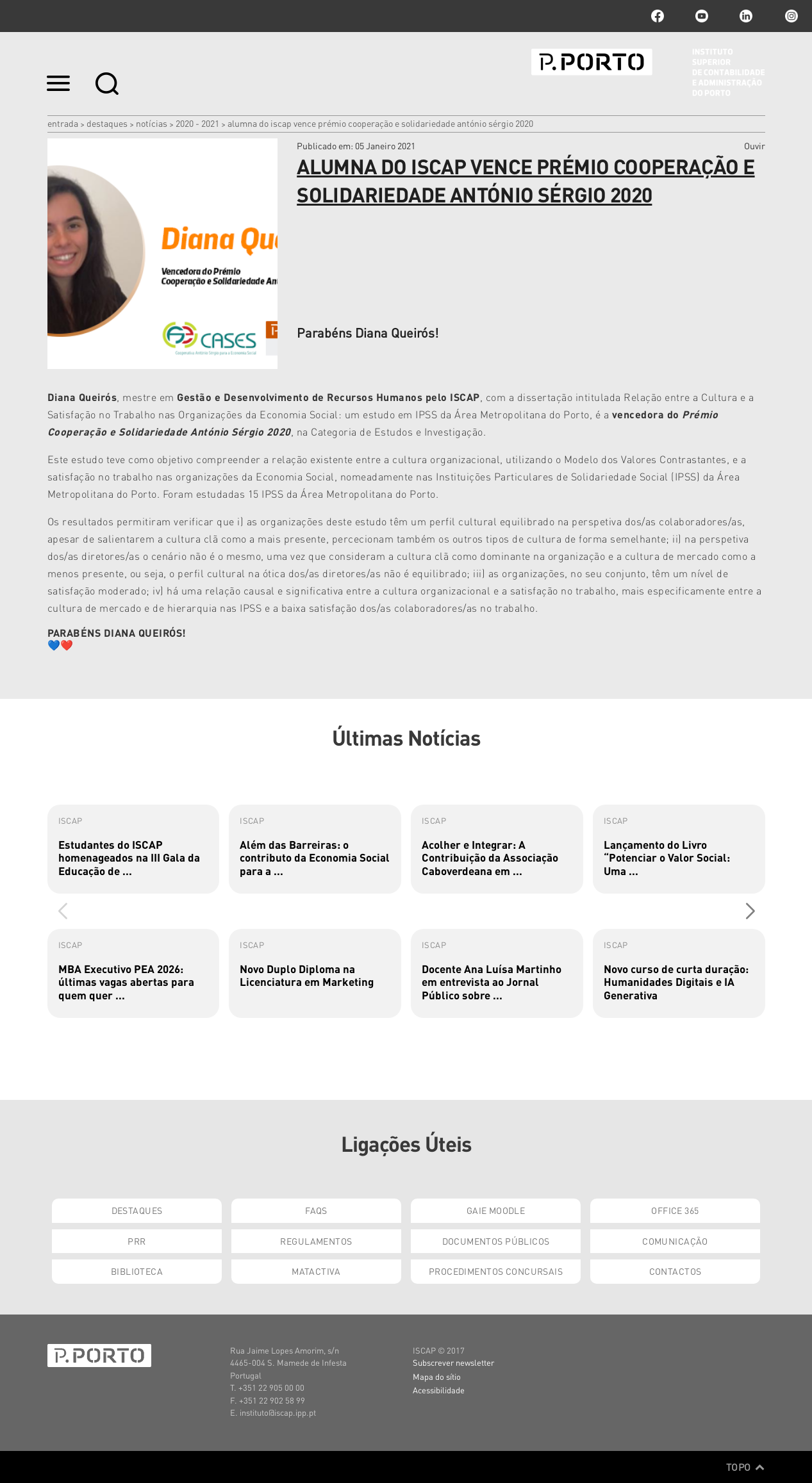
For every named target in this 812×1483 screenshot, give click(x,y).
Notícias (151, 123)
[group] (133, 849)
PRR (136, 1241)
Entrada (62, 123)
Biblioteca (137, 1271)
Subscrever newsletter (453, 1362)
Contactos (675, 1271)
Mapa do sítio (437, 1376)
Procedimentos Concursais (496, 1271)
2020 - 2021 (197, 123)
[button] (750, 911)
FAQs (316, 1210)
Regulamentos (316, 1241)
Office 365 (675, 1210)
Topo (745, 1467)
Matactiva (316, 1271)
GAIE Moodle (496, 1210)
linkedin (746, 16)
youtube (701, 16)
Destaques (107, 123)
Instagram (790, 16)
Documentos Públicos (496, 1241)
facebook (657, 16)
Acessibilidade (439, 1389)
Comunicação (675, 1241)
